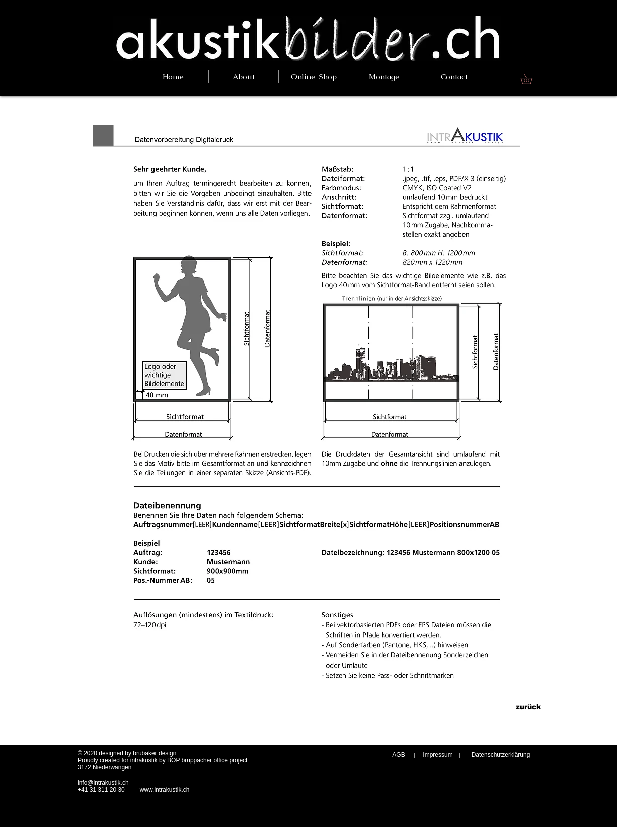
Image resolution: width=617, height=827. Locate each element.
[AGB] (399, 755)
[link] (531, 79)
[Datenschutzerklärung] (500, 755)
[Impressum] (438, 755)
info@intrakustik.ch (103, 782)
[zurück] (528, 707)
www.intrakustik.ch (165, 789)
